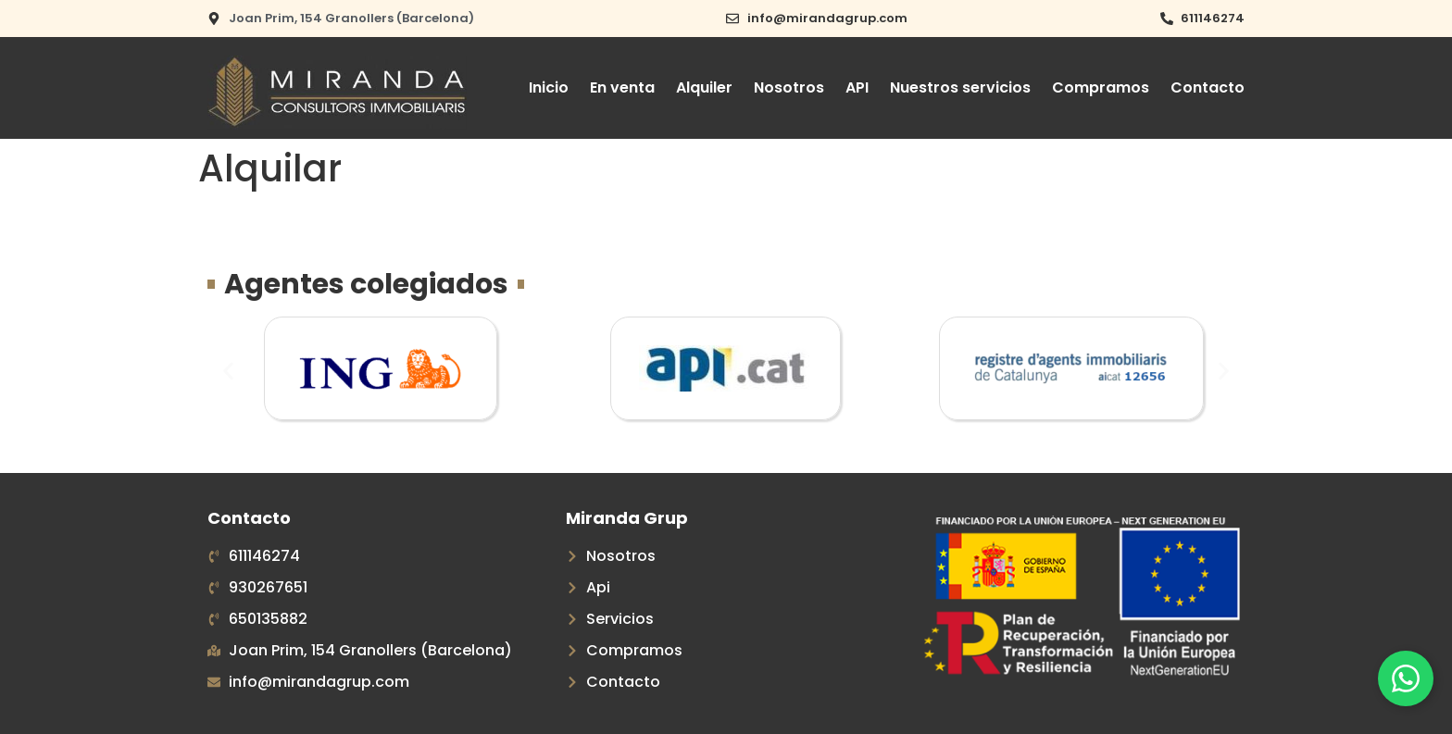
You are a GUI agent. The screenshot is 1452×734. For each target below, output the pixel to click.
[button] (228, 371)
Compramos (1100, 87)
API (857, 87)
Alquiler (704, 87)
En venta (622, 87)
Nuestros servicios (960, 87)
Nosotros (789, 87)
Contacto (1207, 87)
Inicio (549, 87)
